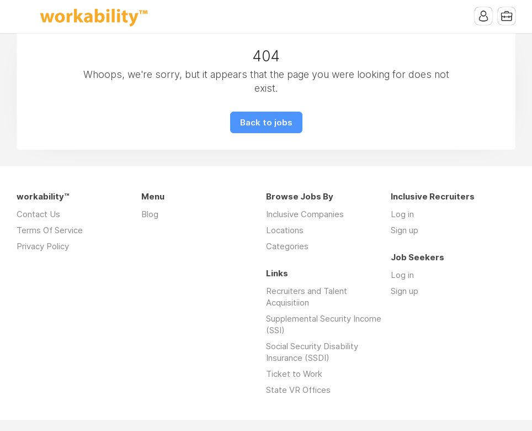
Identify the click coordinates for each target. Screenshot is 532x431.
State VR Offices (298, 390)
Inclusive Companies (305, 214)
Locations (285, 230)
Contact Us (38, 214)
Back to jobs (266, 122)
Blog (149, 214)
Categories (287, 246)
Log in (402, 214)
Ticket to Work (294, 374)
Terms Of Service (50, 230)
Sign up (404, 230)
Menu (25, 16)
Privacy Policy (43, 246)
